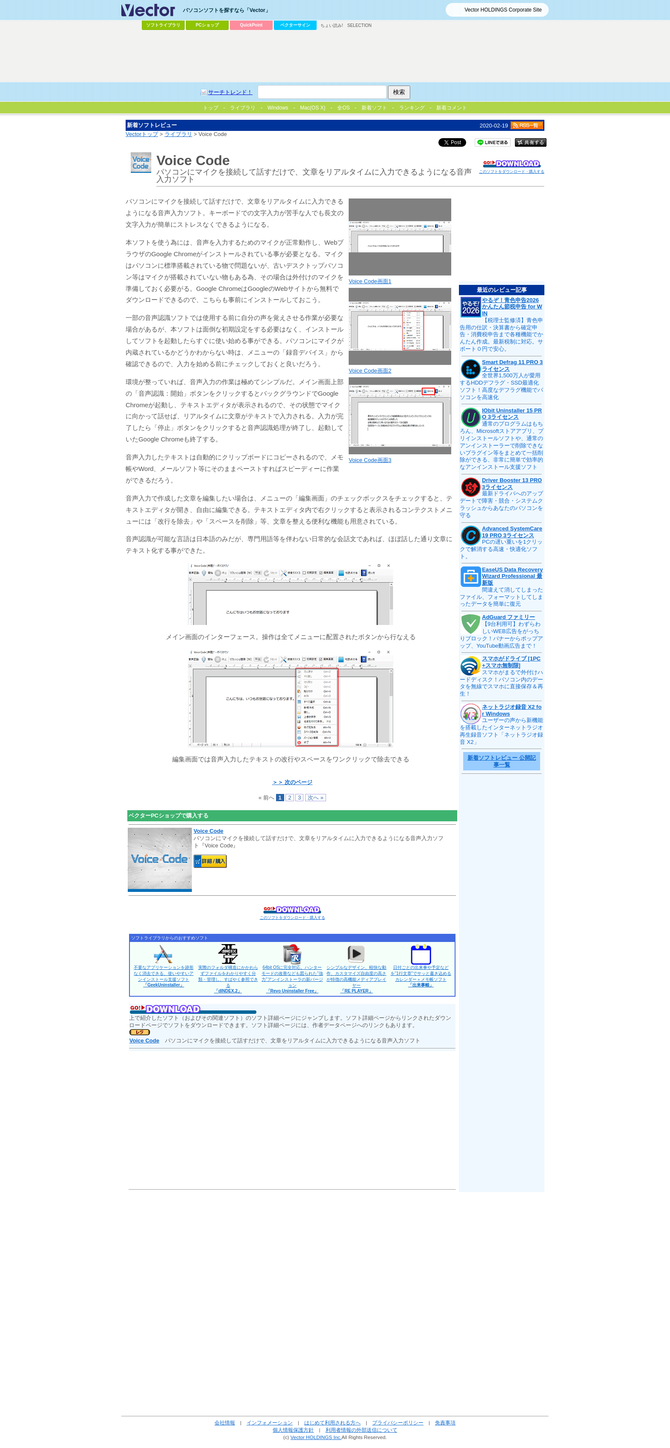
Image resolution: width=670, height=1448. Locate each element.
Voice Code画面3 (370, 460)
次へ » (315, 797)
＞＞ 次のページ (292, 782)
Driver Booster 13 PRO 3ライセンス (512, 483)
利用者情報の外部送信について (361, 1430)
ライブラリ (178, 134)
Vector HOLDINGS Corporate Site (503, 10)
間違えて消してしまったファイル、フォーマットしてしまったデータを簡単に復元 (501, 596)
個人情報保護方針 (293, 1430)
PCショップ (207, 25)
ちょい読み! (331, 25)
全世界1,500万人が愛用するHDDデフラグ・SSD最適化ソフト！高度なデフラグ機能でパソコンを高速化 (501, 386)
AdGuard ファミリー (508, 617)
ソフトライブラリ (163, 25)
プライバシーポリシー (397, 1422)
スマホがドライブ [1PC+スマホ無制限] (511, 662)
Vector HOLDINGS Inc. (316, 1437)
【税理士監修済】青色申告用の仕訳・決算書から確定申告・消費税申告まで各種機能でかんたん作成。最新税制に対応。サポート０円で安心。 (501, 334)
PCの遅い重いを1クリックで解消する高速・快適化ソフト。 (501, 549)
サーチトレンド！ (230, 92)
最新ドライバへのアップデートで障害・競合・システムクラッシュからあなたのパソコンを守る (501, 504)
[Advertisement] (335, 56)
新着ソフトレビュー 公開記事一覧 (501, 761)
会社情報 (225, 1422)
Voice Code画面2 (370, 370)
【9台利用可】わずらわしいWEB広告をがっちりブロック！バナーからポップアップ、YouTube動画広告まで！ (501, 635)
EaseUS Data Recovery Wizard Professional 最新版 (512, 576)
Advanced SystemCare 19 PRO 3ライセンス (512, 532)
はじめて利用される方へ (332, 1422)
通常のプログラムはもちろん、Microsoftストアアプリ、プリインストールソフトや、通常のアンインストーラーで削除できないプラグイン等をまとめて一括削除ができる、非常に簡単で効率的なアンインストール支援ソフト (502, 445)
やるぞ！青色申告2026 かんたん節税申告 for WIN (512, 307)
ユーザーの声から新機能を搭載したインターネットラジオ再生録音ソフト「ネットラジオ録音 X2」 (501, 731)
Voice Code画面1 (370, 281)
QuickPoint (251, 25)
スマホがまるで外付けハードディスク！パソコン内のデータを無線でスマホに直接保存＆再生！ (501, 683)
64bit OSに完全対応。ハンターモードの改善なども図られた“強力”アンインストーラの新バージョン (292, 979)
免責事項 (445, 1422)
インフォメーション (270, 1422)
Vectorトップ (142, 134)
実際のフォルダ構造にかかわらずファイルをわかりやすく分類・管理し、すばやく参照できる (228, 979)
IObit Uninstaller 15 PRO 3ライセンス (512, 413)
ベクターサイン (295, 25)
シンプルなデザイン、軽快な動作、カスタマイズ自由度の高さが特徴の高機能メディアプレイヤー (356, 979)
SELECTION (359, 25)
